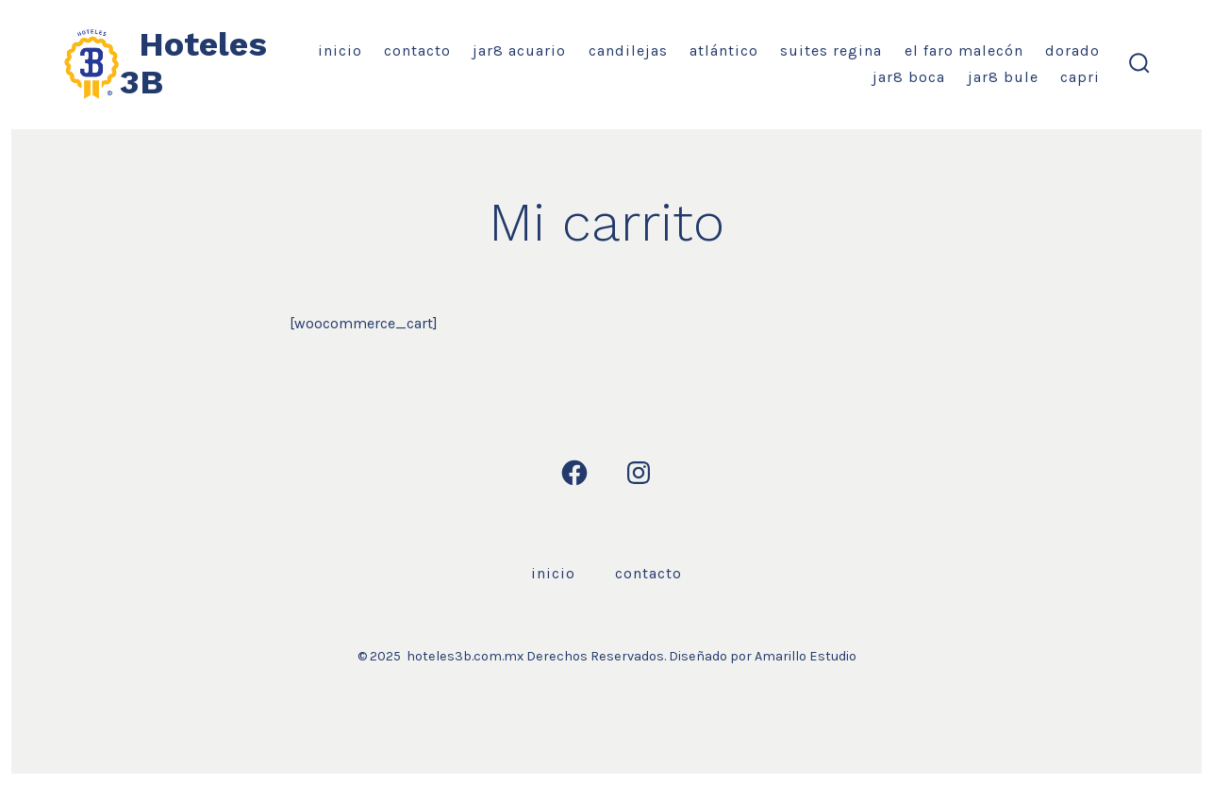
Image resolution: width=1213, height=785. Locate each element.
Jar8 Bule (1003, 77)
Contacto (417, 50)
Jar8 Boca (908, 77)
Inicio (340, 50)
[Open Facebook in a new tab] (574, 473)
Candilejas (628, 50)
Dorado (1072, 50)
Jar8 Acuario (519, 50)
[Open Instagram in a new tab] (638, 473)
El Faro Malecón (964, 50)
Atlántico (724, 50)
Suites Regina (831, 50)
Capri (1080, 77)
